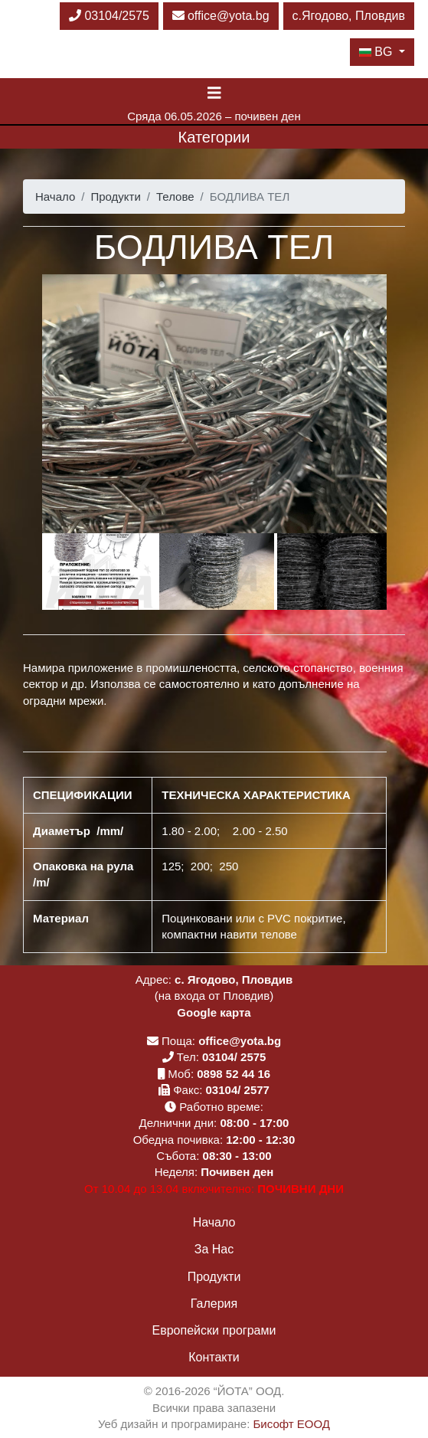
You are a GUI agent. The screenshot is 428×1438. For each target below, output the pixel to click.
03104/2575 (109, 15)
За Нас (214, 1249)
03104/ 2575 (234, 1056)
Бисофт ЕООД (291, 1423)
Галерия (214, 1303)
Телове (175, 196)
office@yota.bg (221, 15)
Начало (55, 196)
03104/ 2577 (238, 1089)
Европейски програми (214, 1330)
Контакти (214, 1357)
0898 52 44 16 (233, 1073)
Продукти (115, 196)
